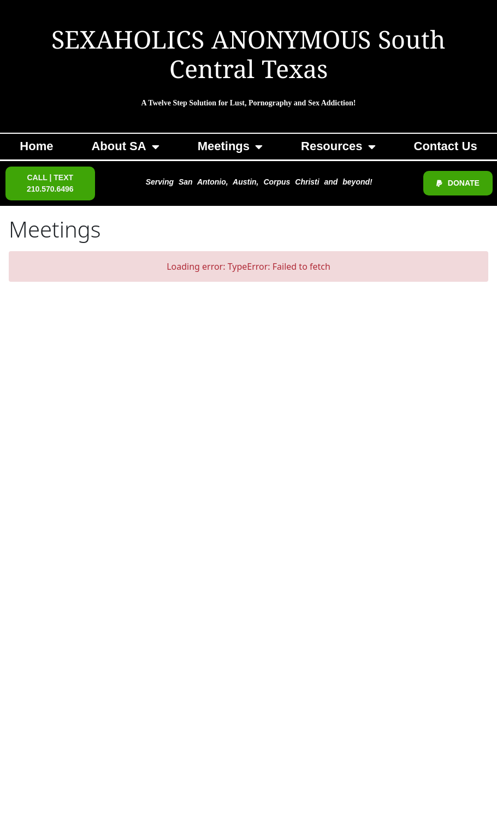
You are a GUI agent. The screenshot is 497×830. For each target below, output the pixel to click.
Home (36, 146)
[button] (50, 183)
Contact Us (445, 146)
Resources (338, 146)
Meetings (230, 146)
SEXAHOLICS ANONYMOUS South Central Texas (248, 56)
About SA (125, 146)
